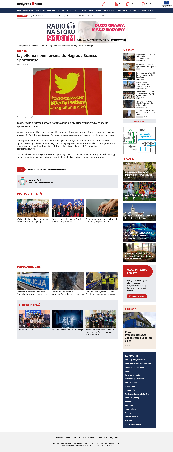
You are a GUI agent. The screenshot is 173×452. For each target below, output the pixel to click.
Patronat (76, 438)
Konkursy (62, 16)
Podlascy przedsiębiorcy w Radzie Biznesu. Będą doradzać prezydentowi (67, 220)
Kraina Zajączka (72, 16)
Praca (84, 10)
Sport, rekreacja (131, 409)
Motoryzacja (122, 10)
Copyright (87, 443)
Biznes (91, 10)
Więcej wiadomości (138, 121)
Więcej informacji (132, 345)
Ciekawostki (140, 107)
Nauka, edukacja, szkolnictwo (137, 394)
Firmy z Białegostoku (25, 10)
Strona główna (22, 46)
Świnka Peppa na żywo (49, 16)
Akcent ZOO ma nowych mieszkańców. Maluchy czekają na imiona (67, 293)
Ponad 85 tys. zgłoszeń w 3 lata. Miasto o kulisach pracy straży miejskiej (100, 293)
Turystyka (142, 10)
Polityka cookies (76, 443)
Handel (128, 371)
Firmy (119, 4)
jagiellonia (31, 169)
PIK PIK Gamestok (84, 16)
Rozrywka (129, 405)
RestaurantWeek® (98, 16)
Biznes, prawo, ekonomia (135, 360)
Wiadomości (40, 10)
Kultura (69, 10)
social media (41, 169)
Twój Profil (113, 438)
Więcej (151, 10)
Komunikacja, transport (134, 379)
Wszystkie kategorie (133, 424)
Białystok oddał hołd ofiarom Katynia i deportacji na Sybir (144, 84)
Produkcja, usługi (132, 398)
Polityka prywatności (61, 443)
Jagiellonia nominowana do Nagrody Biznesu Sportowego (71, 46)
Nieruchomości (109, 10)
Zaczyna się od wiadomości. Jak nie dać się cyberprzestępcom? (102, 220)
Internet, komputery (133, 375)
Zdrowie (133, 10)
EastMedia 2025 (26, 330)
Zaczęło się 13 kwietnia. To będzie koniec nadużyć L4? (146, 66)
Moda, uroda (130, 386)
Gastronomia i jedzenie (134, 367)
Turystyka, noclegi (132, 413)
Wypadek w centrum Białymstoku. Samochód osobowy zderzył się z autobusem (32, 293)
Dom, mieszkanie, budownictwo (138, 364)
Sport (77, 10)
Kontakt (91, 438)
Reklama (128, 401)
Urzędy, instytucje (132, 417)
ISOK (105, 438)
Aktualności (140, 88)
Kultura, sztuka (131, 383)
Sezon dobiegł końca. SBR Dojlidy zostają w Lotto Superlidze (145, 75)
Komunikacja (148, 4)
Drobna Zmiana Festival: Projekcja (67, 330)
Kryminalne (140, 60)
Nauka (98, 10)
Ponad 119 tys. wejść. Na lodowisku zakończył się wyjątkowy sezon (145, 94)
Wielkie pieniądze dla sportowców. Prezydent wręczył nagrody (33, 220)
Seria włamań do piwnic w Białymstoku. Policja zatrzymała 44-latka (145, 56)
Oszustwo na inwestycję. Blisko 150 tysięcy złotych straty (145, 113)
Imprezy (106, 4)
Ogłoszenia (132, 4)
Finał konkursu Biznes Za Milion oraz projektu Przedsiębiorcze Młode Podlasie (99, 332)
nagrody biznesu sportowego (57, 169)
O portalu (59, 438)
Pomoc (99, 438)
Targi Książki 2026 (35, 16)
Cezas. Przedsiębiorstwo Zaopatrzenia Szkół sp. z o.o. (138, 336)
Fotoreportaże (30, 305)
